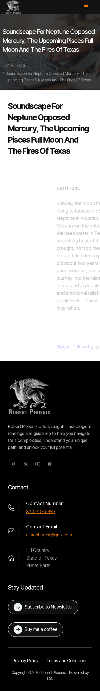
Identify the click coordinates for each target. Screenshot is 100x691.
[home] (13, 7)
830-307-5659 (40, 511)
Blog (21, 67)
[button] (89, 7)
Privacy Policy (25, 660)
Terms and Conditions (66, 660)
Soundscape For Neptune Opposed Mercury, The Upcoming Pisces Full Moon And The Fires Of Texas (48, 79)
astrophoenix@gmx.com (49, 534)
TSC (50, 678)
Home (8, 67)
